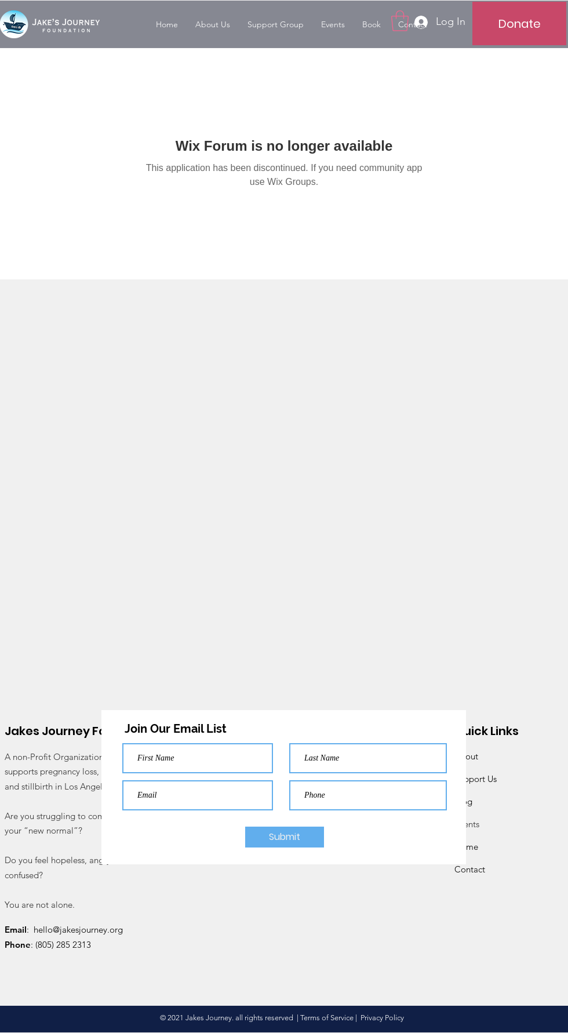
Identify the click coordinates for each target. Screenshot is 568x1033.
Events (466, 824)
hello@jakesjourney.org (78, 929)
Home (466, 846)
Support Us (475, 778)
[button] (400, 20)
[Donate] (519, 23)
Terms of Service (327, 1017)
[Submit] (284, 837)
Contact (469, 869)
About (466, 756)
